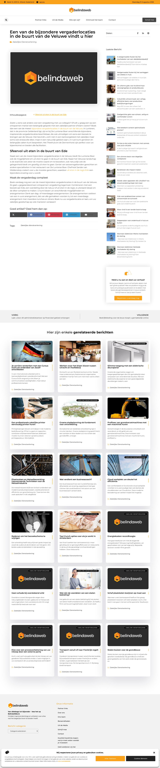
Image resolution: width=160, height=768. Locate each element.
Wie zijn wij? (74, 20)
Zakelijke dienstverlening (25, 42)
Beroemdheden (64, 721)
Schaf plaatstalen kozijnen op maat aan (127, 593)
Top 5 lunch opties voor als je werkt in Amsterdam (78, 537)
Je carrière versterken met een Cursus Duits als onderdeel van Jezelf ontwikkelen (30, 368)
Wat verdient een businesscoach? (76, 479)
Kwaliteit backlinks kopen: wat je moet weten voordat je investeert (68, 740)
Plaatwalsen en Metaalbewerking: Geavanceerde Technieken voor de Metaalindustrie (28, 481)
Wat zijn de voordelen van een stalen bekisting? (77, 594)
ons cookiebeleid (64, 761)
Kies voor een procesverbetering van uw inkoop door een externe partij (31, 651)
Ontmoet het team (94, 20)
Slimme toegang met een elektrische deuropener (125, 367)
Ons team (62, 717)
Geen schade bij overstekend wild (28, 593)
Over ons (61, 713)
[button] (154, 752)
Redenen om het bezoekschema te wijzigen (28, 537)
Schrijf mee (62, 729)
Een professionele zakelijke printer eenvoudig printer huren (28, 423)
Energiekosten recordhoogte (121, 536)
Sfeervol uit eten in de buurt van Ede (50, 114)
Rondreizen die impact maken (129, 170)
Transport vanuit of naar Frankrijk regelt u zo (79, 651)
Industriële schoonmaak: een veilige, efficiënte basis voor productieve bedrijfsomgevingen (131, 101)
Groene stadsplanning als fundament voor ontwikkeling (78, 423)
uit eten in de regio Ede (78, 170)
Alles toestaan (110, 758)
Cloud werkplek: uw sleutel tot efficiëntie (122, 480)
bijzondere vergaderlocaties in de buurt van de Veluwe (57, 128)
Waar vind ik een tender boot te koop (131, 209)
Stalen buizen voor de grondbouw (124, 650)
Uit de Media (57, 20)
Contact (112, 20)
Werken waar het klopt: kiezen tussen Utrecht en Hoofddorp (78, 367)
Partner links (40, 20)
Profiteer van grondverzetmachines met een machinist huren (127, 423)
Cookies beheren (140, 758)
